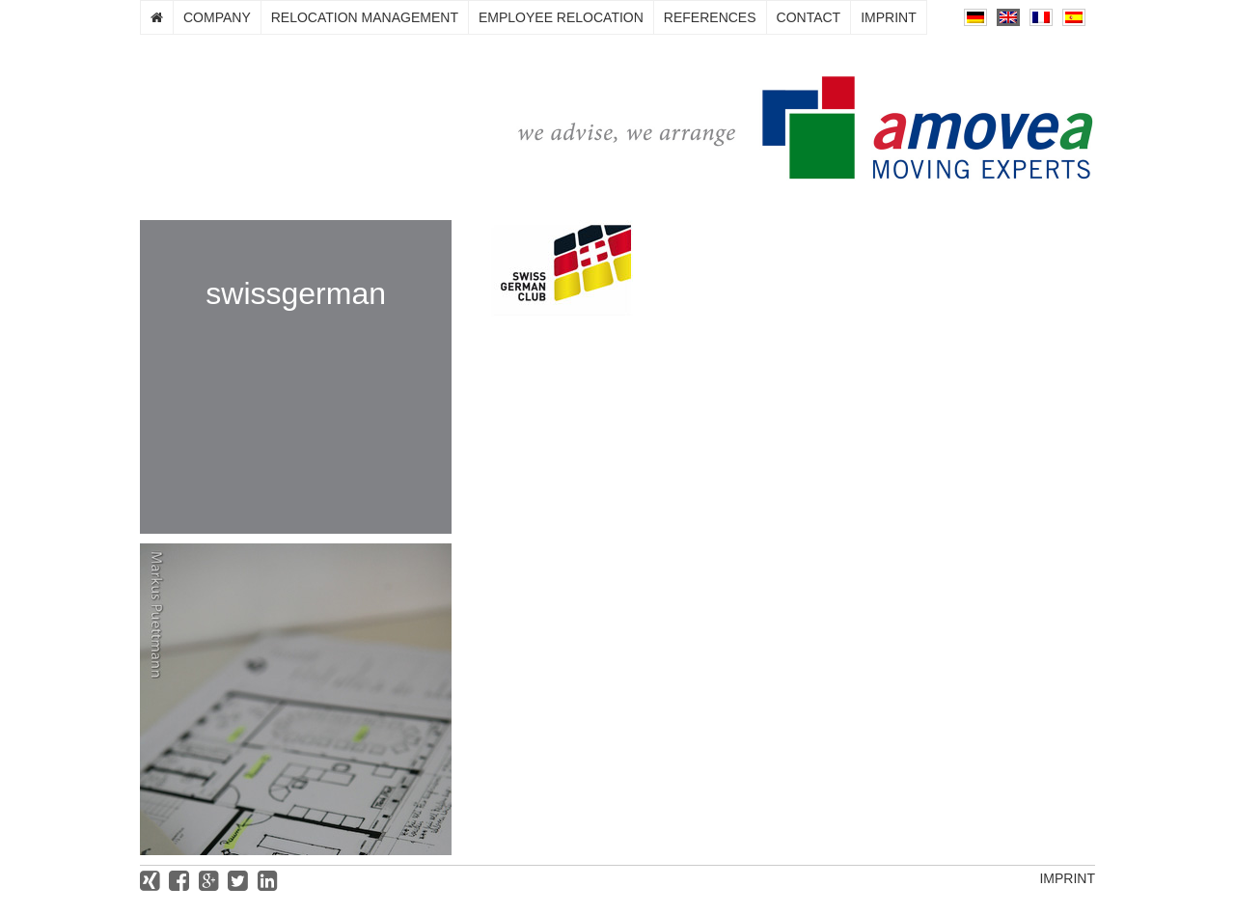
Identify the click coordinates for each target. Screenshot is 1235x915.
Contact (809, 17)
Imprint (889, 17)
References (710, 17)
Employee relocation (561, 17)
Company (217, 17)
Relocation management (364, 17)
